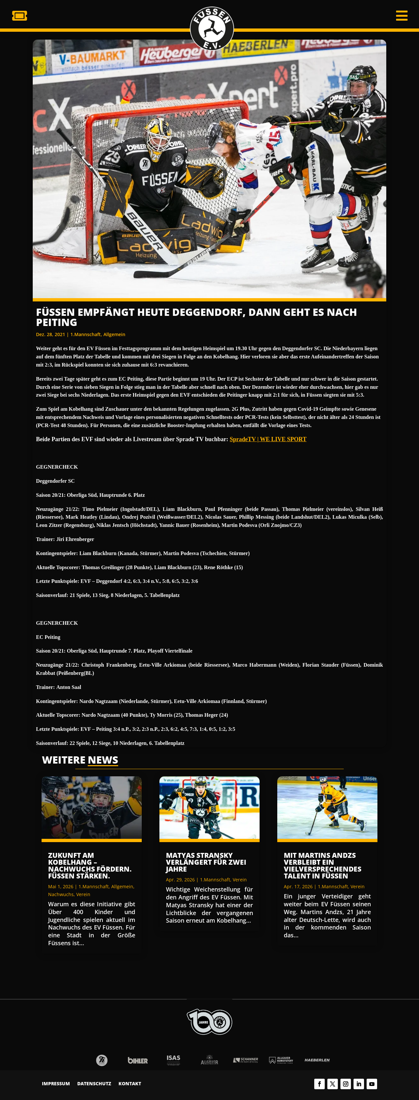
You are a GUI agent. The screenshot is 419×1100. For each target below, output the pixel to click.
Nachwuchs (61, 894)
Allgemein (114, 334)
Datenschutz (94, 1084)
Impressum (56, 1084)
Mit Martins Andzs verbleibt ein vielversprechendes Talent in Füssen (322, 865)
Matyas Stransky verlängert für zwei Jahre (206, 862)
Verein (83, 894)
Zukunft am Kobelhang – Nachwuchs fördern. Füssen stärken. (90, 865)
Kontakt (129, 1084)
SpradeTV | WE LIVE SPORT (268, 439)
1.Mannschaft (85, 334)
